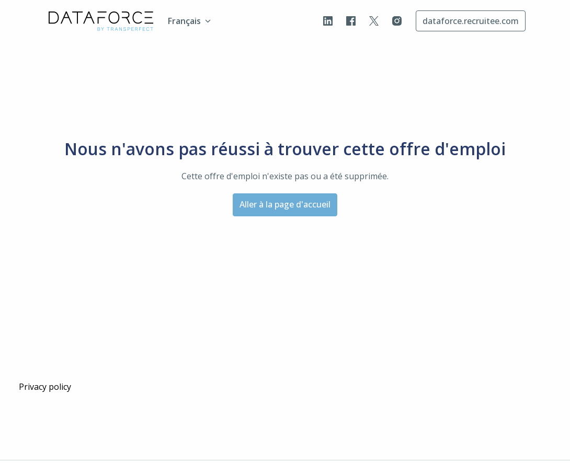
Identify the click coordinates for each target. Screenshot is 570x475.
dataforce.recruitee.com (471, 21)
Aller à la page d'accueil (285, 204)
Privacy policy (45, 386)
